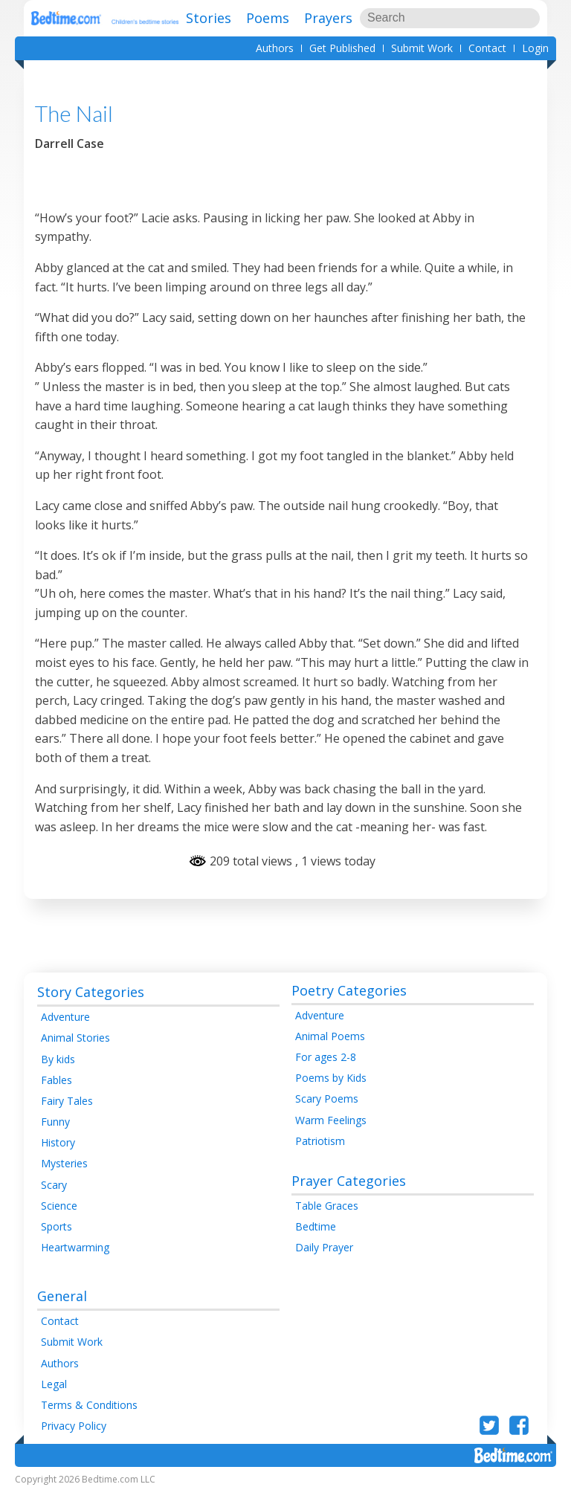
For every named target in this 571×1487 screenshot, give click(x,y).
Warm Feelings (331, 1120)
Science (59, 1206)
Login (535, 48)
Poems (267, 18)
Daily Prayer (324, 1247)
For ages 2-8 (325, 1057)
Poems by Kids (331, 1078)
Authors (275, 48)
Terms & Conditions (89, 1405)
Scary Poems (326, 1098)
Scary (54, 1185)
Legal (54, 1384)
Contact (487, 48)
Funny (55, 1122)
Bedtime (315, 1226)
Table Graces (326, 1206)
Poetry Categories (349, 990)
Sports (56, 1226)
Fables (56, 1080)
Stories (208, 18)
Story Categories (90, 992)
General (62, 1296)
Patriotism (320, 1141)
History (58, 1142)
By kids (58, 1059)
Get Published (342, 48)
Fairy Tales (67, 1101)
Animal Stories (75, 1037)
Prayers (328, 18)
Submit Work (422, 48)
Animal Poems (330, 1036)
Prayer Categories (348, 1181)
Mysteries (64, 1163)
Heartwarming (75, 1247)
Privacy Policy (73, 1426)
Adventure (65, 1017)
